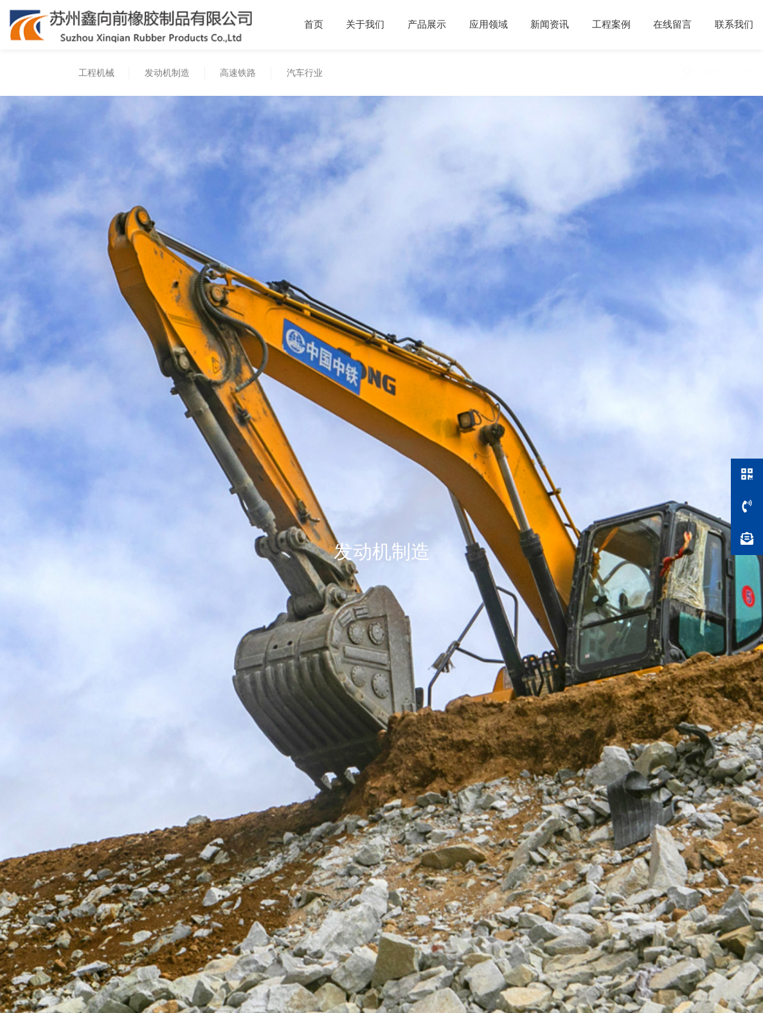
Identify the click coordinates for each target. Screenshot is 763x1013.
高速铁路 (235, 73)
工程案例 (611, 24)
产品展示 (427, 24)
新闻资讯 (549, 24)
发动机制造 (163, 73)
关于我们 (365, 24)
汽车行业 (301, 73)
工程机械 (93, 73)
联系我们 (734, 24)
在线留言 (672, 24)
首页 (313, 24)
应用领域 (488, 24)
